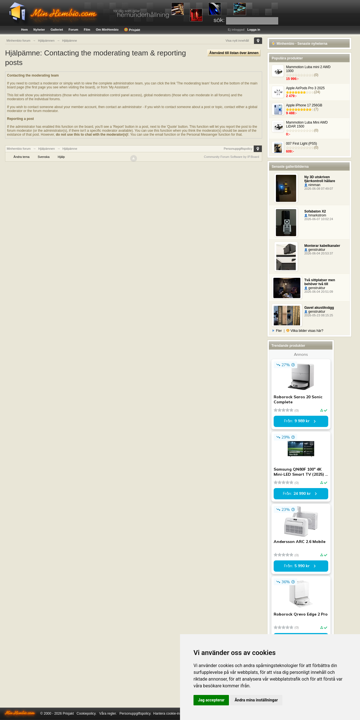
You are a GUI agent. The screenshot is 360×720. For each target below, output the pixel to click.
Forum (73, 29)
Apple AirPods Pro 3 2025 (305, 88)
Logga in (253, 29)
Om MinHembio (107, 29)
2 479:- (291, 96)
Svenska (44, 156)
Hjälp (61, 156)
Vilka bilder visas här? (304, 331)
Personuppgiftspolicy (238, 148)
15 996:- (292, 79)
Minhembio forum (19, 148)
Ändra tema (22, 156)
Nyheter (39, 29)
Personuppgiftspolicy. (135, 713)
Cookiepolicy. (86, 713)
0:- (288, 134)
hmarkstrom (315, 215)
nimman (312, 185)
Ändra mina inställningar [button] (256, 700)
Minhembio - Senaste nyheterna (299, 44)
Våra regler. (108, 713)
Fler (277, 331)
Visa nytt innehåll (237, 40)
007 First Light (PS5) (301, 144)
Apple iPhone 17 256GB (304, 105)
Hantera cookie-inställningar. (174, 713)
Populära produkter (287, 58)
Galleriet (57, 29)
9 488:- (291, 113)
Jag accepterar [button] (211, 700)
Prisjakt (132, 30)
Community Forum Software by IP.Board (231, 156)
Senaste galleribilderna (290, 167)
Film (87, 29)
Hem (24, 29)
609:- (290, 151)
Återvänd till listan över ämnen (233, 53)
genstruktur (314, 250)
